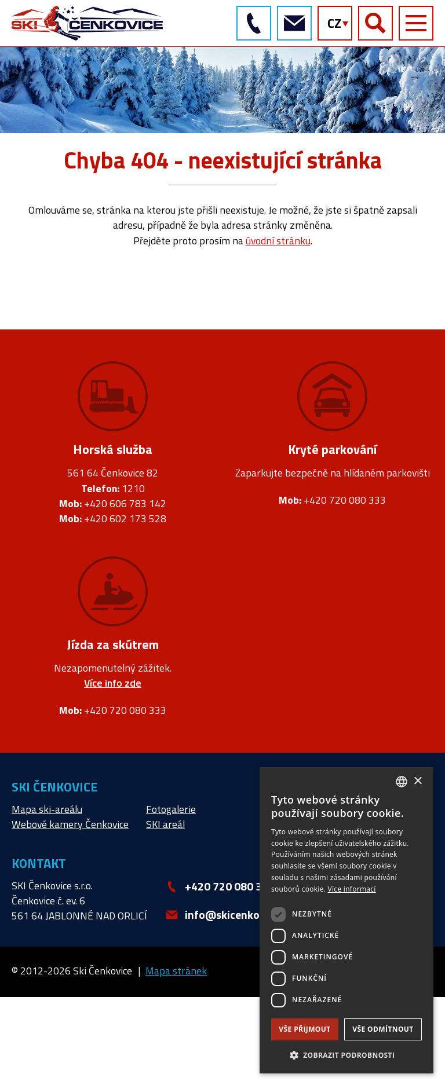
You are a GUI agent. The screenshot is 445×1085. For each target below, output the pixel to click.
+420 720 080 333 (253, 23)
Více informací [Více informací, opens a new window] (352, 889)
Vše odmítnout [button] (382, 1029)
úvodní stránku (278, 240)
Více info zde (112, 683)
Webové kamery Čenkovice (70, 824)
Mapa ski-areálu (47, 809)
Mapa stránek (176, 970)
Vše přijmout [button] (304, 1029)
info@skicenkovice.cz (294, 23)
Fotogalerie (171, 809)
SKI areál (165, 824)
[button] (346, 1055)
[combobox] (401, 781)
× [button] (417, 781)
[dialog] (346, 920)
